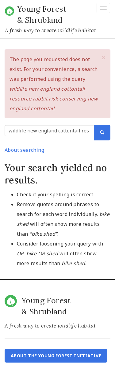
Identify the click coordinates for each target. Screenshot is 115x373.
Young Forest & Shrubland (42, 14)
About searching (24, 150)
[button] (104, 57)
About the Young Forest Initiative (56, 356)
